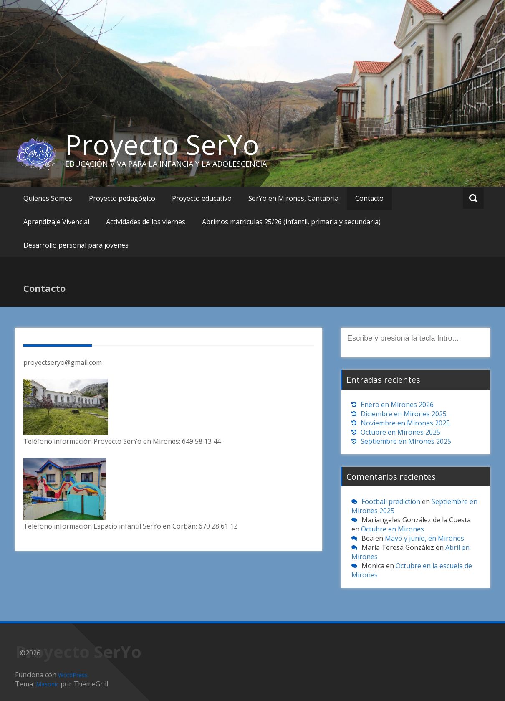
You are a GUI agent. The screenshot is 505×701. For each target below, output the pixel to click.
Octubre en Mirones (392, 529)
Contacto (369, 198)
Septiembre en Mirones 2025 (406, 441)
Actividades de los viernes (145, 221)
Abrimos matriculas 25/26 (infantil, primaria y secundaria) (291, 221)
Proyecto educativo (202, 198)
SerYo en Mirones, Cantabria (293, 198)
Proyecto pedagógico (122, 198)
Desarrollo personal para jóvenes (76, 245)
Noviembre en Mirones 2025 (405, 423)
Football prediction (390, 501)
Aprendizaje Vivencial (56, 221)
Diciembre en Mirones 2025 (404, 413)
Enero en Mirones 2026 (397, 404)
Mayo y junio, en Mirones (424, 538)
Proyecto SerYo (162, 144)
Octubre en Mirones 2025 (400, 432)
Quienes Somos (47, 198)
